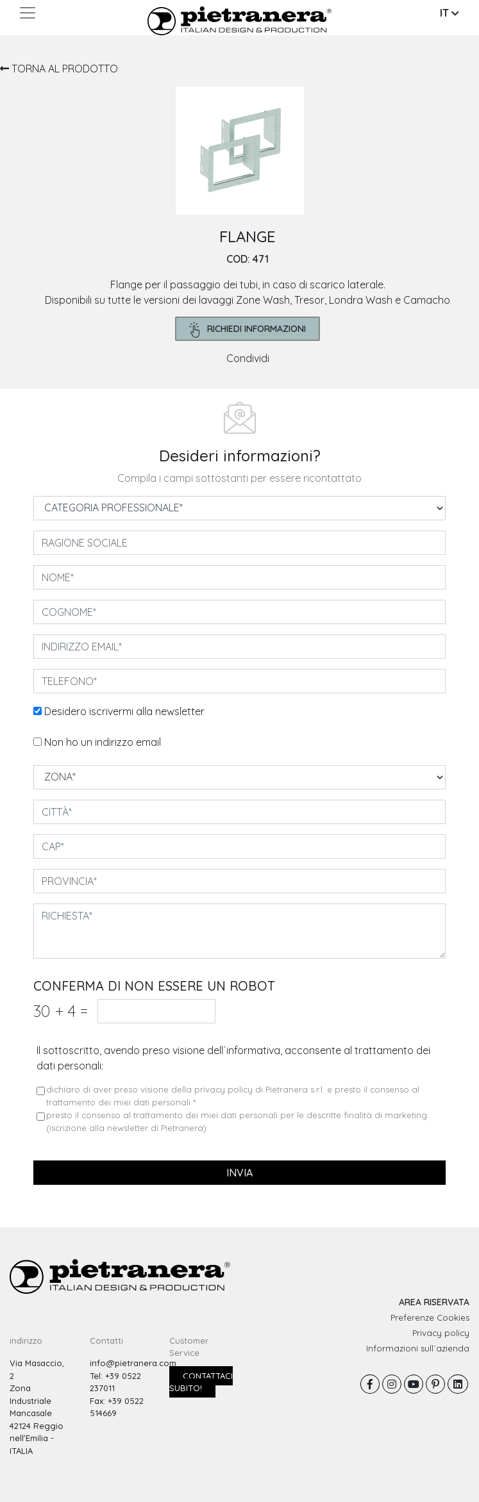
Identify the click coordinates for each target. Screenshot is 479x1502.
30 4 (60, 1011)
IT (449, 12)
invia (239, 1172)
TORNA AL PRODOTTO (59, 68)
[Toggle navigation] (28, 13)
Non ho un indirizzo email (102, 742)
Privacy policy (440, 1333)
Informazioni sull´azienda (417, 1348)
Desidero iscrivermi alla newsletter (124, 711)
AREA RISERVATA (434, 1302)
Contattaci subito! (201, 1382)
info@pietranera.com (133, 1363)
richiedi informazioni (248, 330)
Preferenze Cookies (430, 1317)
